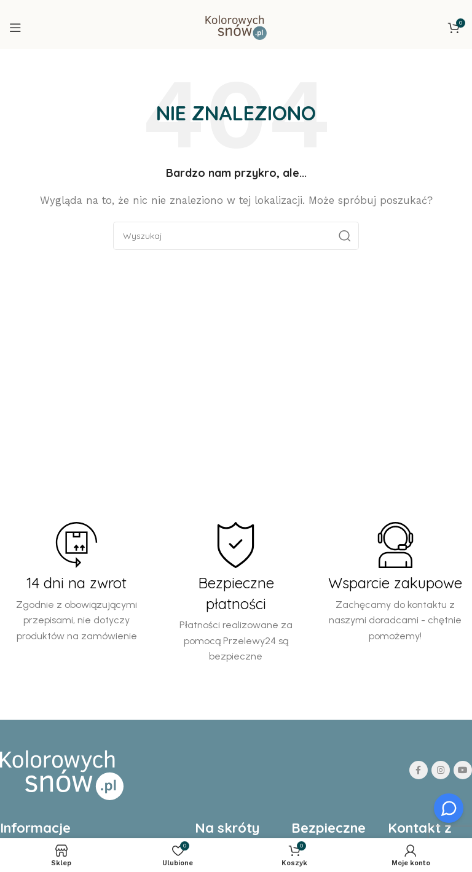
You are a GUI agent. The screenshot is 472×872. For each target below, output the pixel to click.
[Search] (236, 236)
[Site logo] (235, 27)
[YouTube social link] (463, 770)
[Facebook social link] (418, 770)
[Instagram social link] (440, 770)
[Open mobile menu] (15, 27)
